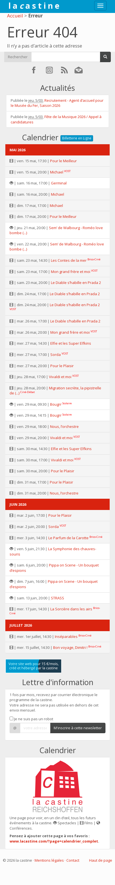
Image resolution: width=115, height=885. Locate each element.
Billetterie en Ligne (76, 138)
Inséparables (66, 636)
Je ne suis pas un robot (31, 718)
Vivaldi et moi (60, 376)
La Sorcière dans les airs (71, 608)
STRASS (57, 597)
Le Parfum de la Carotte (68, 537)
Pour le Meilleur (63, 160)
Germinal (59, 183)
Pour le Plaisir (62, 365)
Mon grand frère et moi (70, 271)
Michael (56, 172)
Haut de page (100, 860)
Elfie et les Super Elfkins (70, 343)
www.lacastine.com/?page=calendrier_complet (54, 841)
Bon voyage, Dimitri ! (70, 647)
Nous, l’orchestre (64, 426)
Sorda (55, 354)
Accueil (15, 15)
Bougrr (56, 404)
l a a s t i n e (33, 5)
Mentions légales (49, 860)
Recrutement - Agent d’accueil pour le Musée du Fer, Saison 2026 (57, 103)
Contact (72, 860)
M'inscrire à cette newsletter (78, 727)
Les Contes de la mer (69, 260)
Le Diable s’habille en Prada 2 (76, 282)
